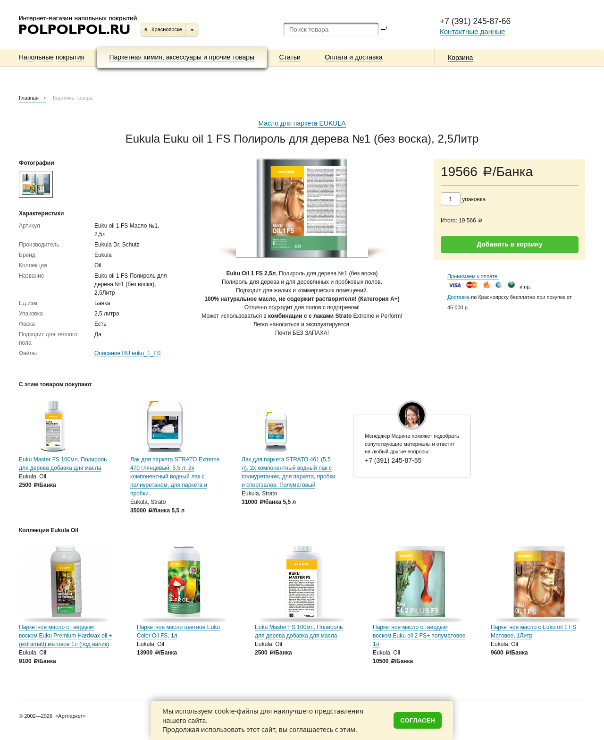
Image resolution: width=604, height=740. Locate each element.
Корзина (460, 57)
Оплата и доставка (353, 57)
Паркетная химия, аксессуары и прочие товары (181, 57)
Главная (29, 98)
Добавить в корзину (510, 244)
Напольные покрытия (51, 57)
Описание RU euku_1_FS (127, 353)
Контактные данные (472, 31)
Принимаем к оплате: (473, 276)
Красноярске (166, 29)
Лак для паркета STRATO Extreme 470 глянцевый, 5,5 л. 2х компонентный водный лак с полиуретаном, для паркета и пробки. (174, 476)
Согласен (417, 720)
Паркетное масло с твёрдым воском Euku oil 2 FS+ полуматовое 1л (419, 635)
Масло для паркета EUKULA (301, 123)
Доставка (458, 297)
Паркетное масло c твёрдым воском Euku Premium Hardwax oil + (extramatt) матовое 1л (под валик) (65, 635)
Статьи (290, 57)
